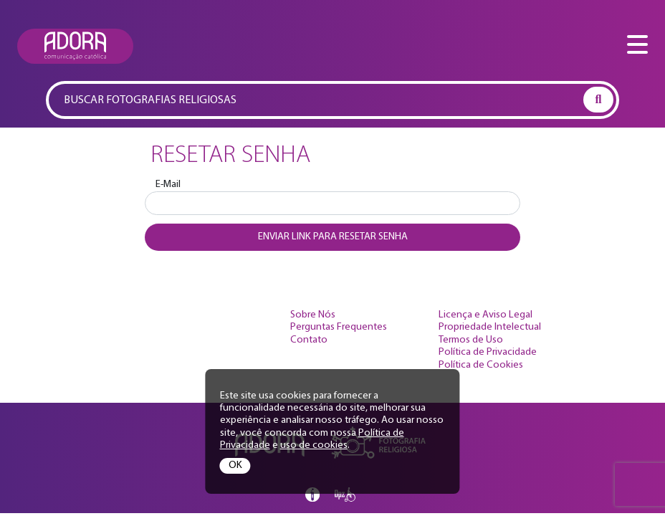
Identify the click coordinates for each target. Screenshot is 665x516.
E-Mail (168, 184)
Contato (308, 340)
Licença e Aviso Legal (485, 315)
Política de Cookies (481, 365)
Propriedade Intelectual (490, 327)
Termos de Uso (471, 340)
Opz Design (345, 494)
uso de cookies (314, 445)
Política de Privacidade (488, 352)
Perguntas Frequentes (338, 327)
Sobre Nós (312, 315)
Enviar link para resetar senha (333, 236)
